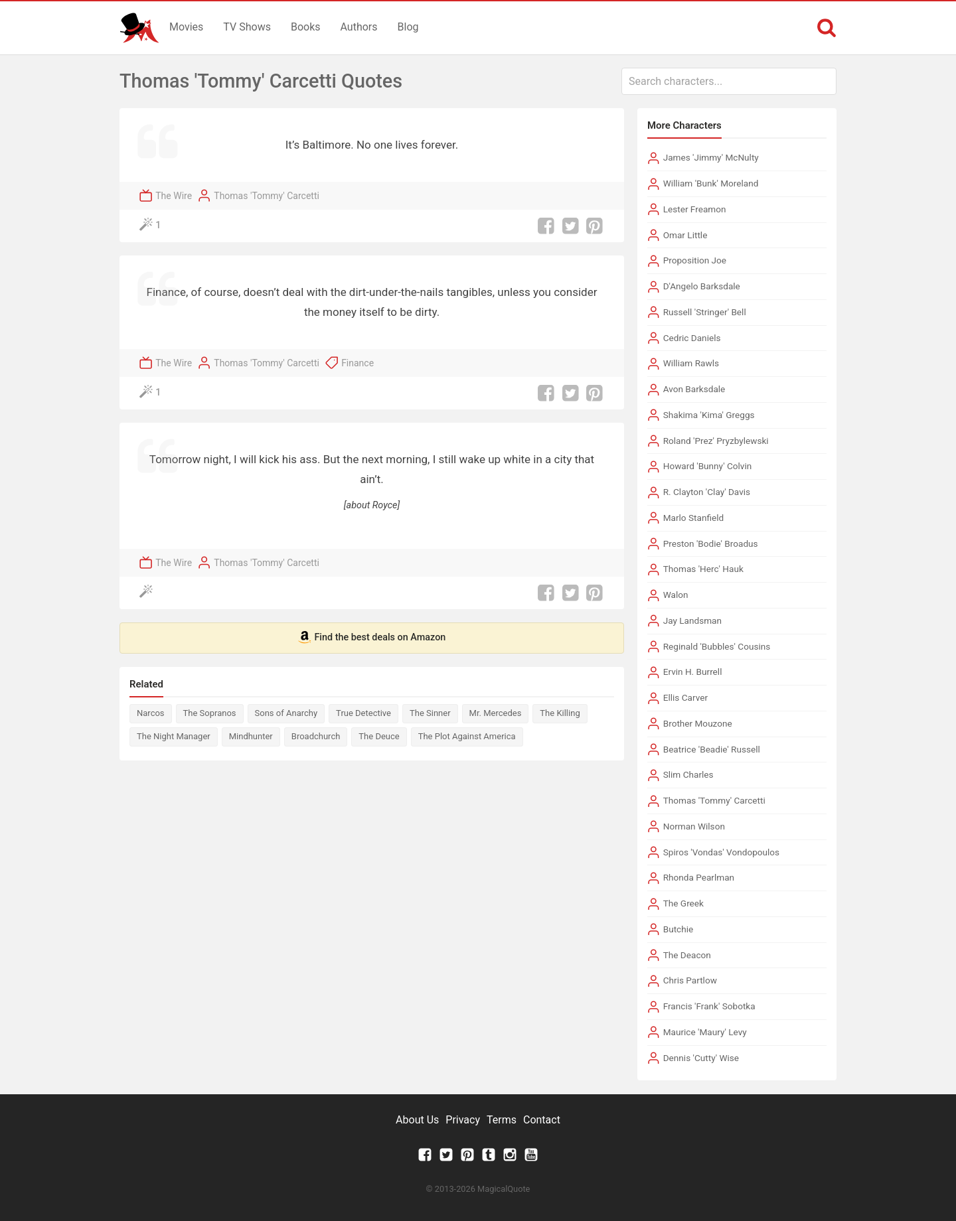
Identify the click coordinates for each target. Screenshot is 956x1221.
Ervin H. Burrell (692, 671)
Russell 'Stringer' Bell (704, 312)
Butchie (678, 929)
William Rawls (691, 363)
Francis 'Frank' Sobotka (709, 1006)
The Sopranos (209, 713)
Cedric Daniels (692, 337)
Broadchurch (316, 736)
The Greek (683, 903)
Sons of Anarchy (286, 713)
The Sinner (430, 713)
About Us (417, 1119)
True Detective (363, 713)
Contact (541, 1119)
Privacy (462, 1119)
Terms (502, 1119)
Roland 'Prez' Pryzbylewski (716, 440)
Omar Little (685, 235)
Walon (675, 594)
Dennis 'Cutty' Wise (701, 1057)
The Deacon (687, 955)
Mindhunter (251, 736)
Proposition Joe (694, 260)
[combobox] (728, 81)
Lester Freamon (694, 209)
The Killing (560, 713)
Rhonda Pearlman (698, 877)
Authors (359, 27)
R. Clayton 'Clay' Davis (706, 491)
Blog (408, 27)
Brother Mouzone (697, 723)
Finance (357, 363)
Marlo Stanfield (693, 517)
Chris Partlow (690, 980)
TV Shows (247, 27)
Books (306, 27)
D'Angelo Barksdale (701, 286)
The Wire (173, 195)
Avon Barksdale (694, 389)
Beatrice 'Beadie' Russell (711, 749)
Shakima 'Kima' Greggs (709, 414)
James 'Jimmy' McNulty (711, 157)
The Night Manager (173, 736)
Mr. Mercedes (495, 713)
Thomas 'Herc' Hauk (703, 568)
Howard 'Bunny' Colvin (707, 466)
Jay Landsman (692, 620)
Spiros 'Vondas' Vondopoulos (721, 852)
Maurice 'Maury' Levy (705, 1032)
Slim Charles (688, 774)
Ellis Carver (685, 697)
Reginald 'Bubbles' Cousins (717, 646)
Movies (186, 27)
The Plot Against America (467, 736)
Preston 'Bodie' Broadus (710, 543)
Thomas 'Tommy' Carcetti (266, 195)
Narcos (151, 713)
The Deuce (378, 736)
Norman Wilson (694, 826)
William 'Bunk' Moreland (711, 183)
